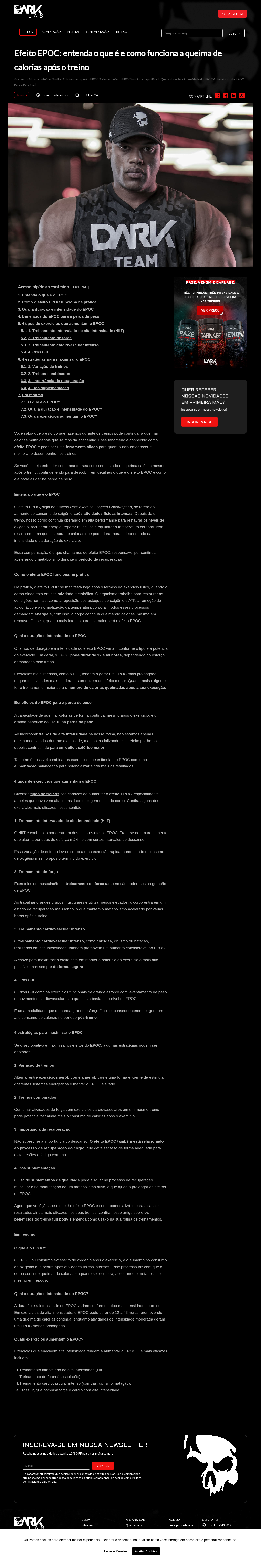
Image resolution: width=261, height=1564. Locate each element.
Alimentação (51, 31)
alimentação (25, 766)
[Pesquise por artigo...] (192, 33)
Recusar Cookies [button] (115, 1551)
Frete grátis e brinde (181, 1525)
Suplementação (97, 31)
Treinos (121, 31)
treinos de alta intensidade (63, 734)
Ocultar (80, 287)
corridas (104, 941)
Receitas (73, 31)
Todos (28, 32)
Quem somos (134, 1525)
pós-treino (87, 1017)
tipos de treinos (44, 794)
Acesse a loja (232, 14)
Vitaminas (87, 1525)
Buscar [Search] (234, 33)
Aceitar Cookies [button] (146, 1551)
